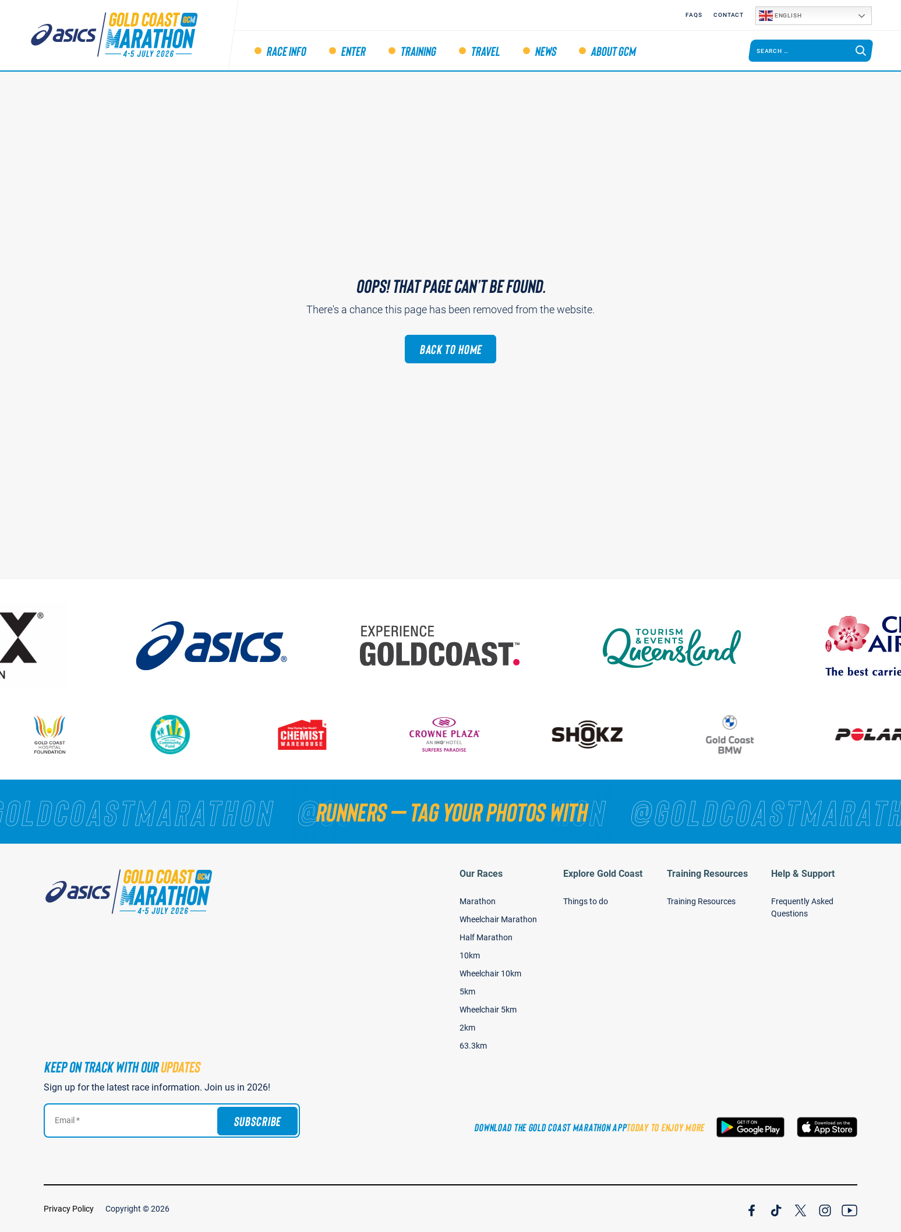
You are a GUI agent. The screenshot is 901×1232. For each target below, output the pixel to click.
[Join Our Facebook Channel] (751, 1209)
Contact (728, 15)
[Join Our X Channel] (800, 1209)
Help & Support (803, 873)
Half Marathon (486, 937)
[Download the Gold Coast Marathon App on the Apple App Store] (827, 1127)
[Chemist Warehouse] (308, 734)
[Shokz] (594, 734)
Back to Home (450, 348)
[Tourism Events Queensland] (680, 645)
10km (470, 955)
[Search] (861, 50)
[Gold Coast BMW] (736, 734)
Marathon (478, 901)
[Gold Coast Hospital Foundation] (56, 734)
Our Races (481, 873)
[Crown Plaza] (451, 734)
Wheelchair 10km (490, 973)
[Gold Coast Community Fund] (177, 734)
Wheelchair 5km (488, 1009)
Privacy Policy (69, 1208)
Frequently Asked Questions (802, 907)
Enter (353, 50)
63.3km (473, 1045)
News (545, 50)
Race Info (286, 50)
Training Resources (707, 873)
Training (418, 50)
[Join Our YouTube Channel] (849, 1209)
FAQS (694, 15)
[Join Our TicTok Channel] (776, 1209)
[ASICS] (220, 645)
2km (467, 1027)
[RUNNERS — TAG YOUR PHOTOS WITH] (450, 812)
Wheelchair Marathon (498, 919)
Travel (485, 50)
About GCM (613, 50)
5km (467, 991)
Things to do (585, 901)
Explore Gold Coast (602, 873)
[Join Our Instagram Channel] (825, 1209)
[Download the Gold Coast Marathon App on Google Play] (750, 1127)
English (780, 16)
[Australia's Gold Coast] (450, 645)
